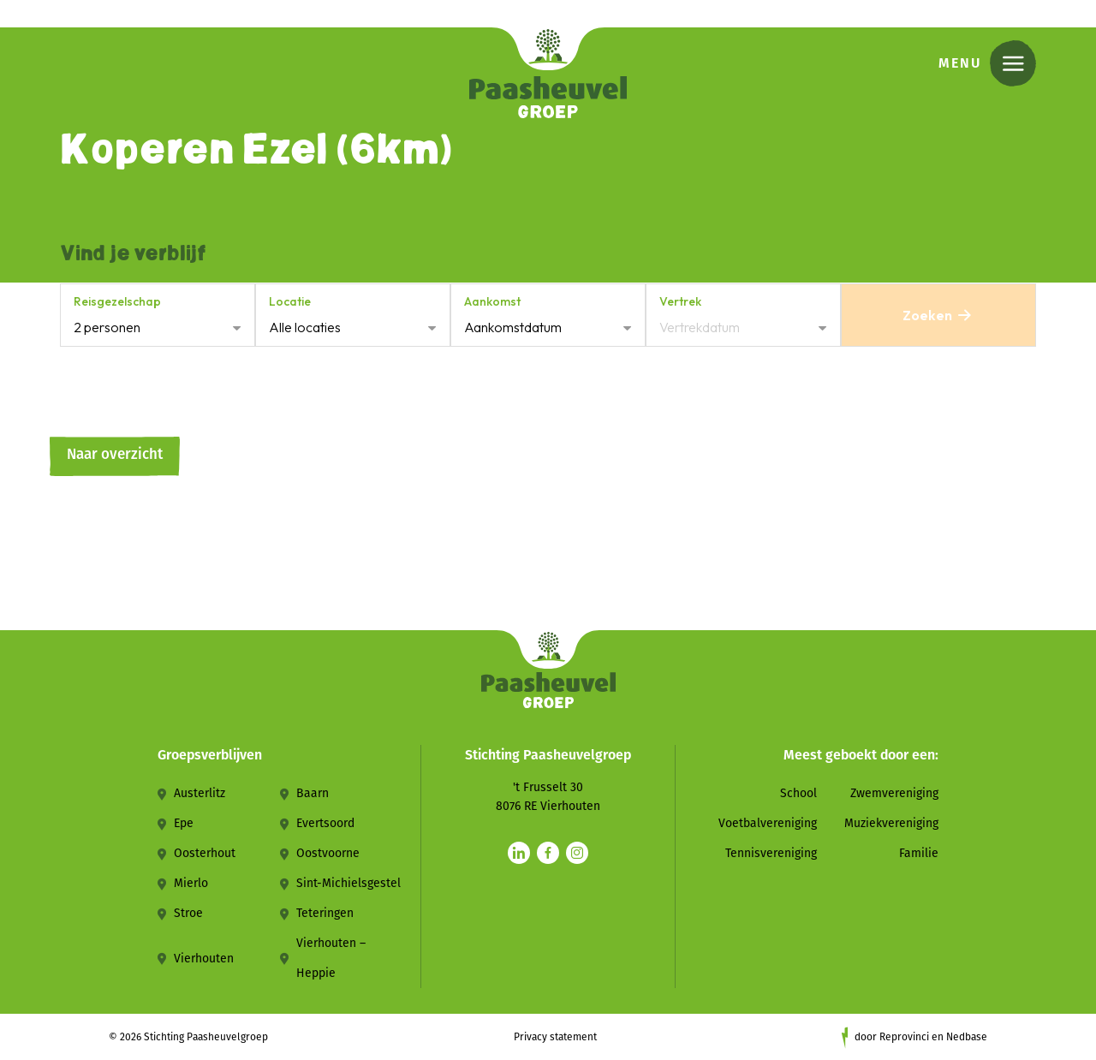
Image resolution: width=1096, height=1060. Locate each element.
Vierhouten (204, 958)
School (798, 793)
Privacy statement (555, 1037)
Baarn (312, 793)
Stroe (188, 913)
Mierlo (191, 883)
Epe (184, 823)
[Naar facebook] (548, 853)
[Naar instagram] (577, 853)
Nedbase (966, 1037)
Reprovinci (904, 1037)
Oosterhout (204, 853)
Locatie (290, 301)
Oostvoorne (328, 853)
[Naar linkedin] (519, 853)
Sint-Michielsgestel (348, 883)
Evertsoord (325, 823)
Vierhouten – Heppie (331, 958)
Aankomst (492, 301)
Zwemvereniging (894, 793)
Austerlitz (199, 793)
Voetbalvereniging (767, 823)
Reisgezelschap (117, 301)
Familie (918, 853)
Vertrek (680, 301)
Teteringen (325, 913)
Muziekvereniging (891, 823)
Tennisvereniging (771, 853)
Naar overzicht (115, 454)
